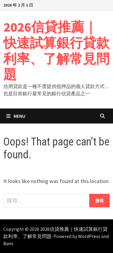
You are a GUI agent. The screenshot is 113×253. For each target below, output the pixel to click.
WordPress (89, 236)
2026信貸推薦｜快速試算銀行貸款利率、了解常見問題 (56, 51)
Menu (15, 116)
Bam (8, 243)
